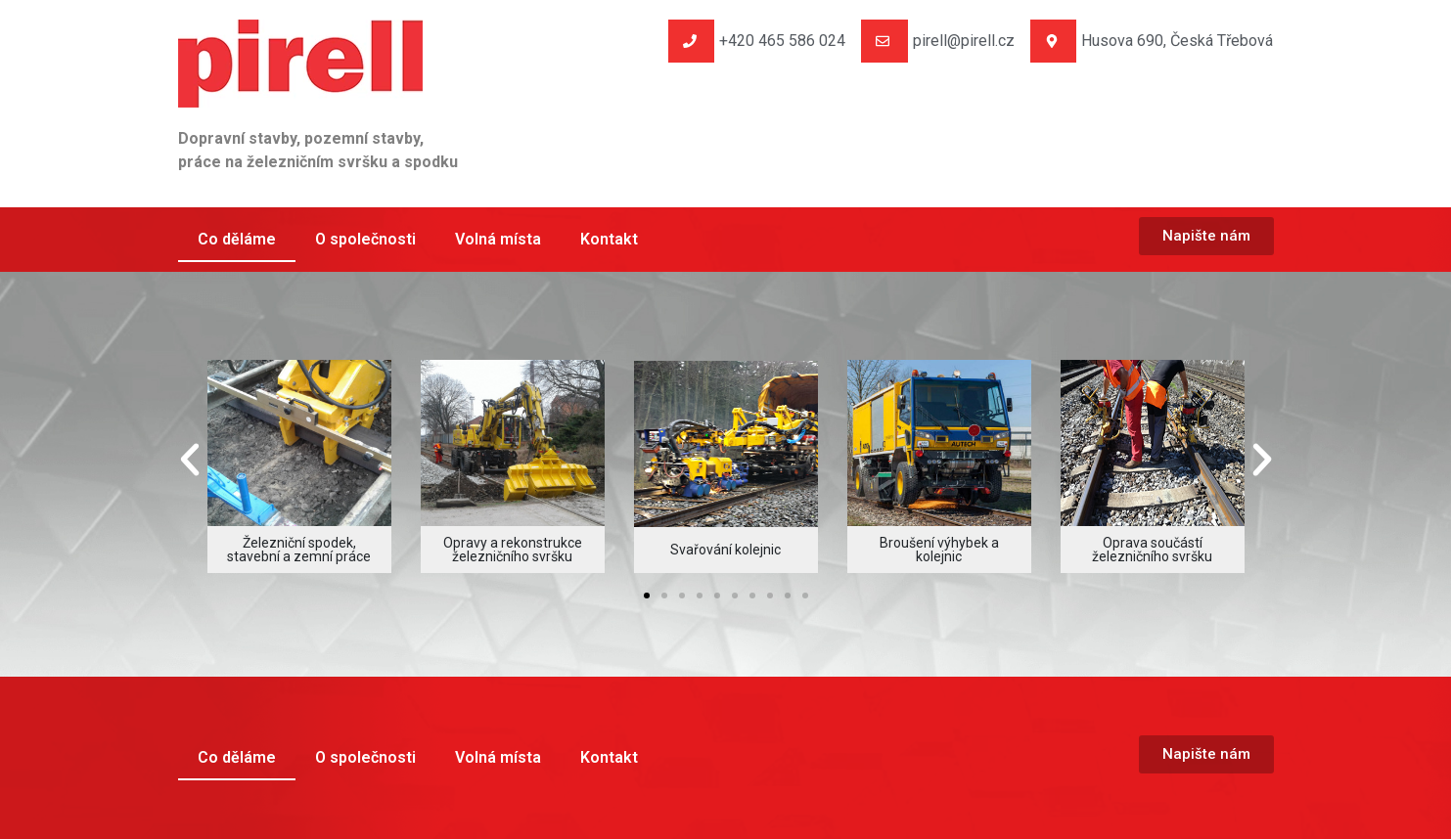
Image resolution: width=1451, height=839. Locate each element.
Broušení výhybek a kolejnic (939, 549)
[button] (189, 459)
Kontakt (609, 239)
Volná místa (498, 239)
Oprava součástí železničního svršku (1152, 549)
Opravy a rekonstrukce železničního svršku (512, 549)
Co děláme (237, 239)
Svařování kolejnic (725, 549)
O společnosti (365, 239)
